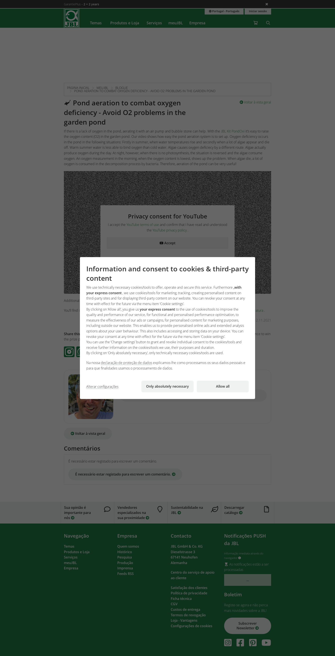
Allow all (222, 386)
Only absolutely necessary (167, 386)
